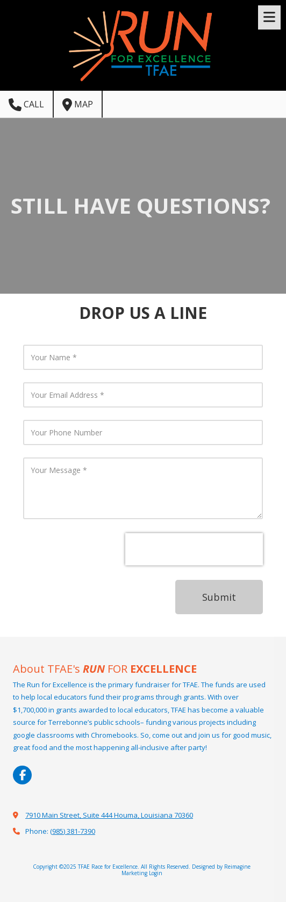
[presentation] (194, 549)
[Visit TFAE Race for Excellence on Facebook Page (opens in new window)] (22, 775)
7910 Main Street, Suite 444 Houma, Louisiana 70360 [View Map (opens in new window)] (109, 815)
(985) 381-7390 (72, 831)
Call (26, 104)
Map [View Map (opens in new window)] (77, 104)
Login (155, 873)
